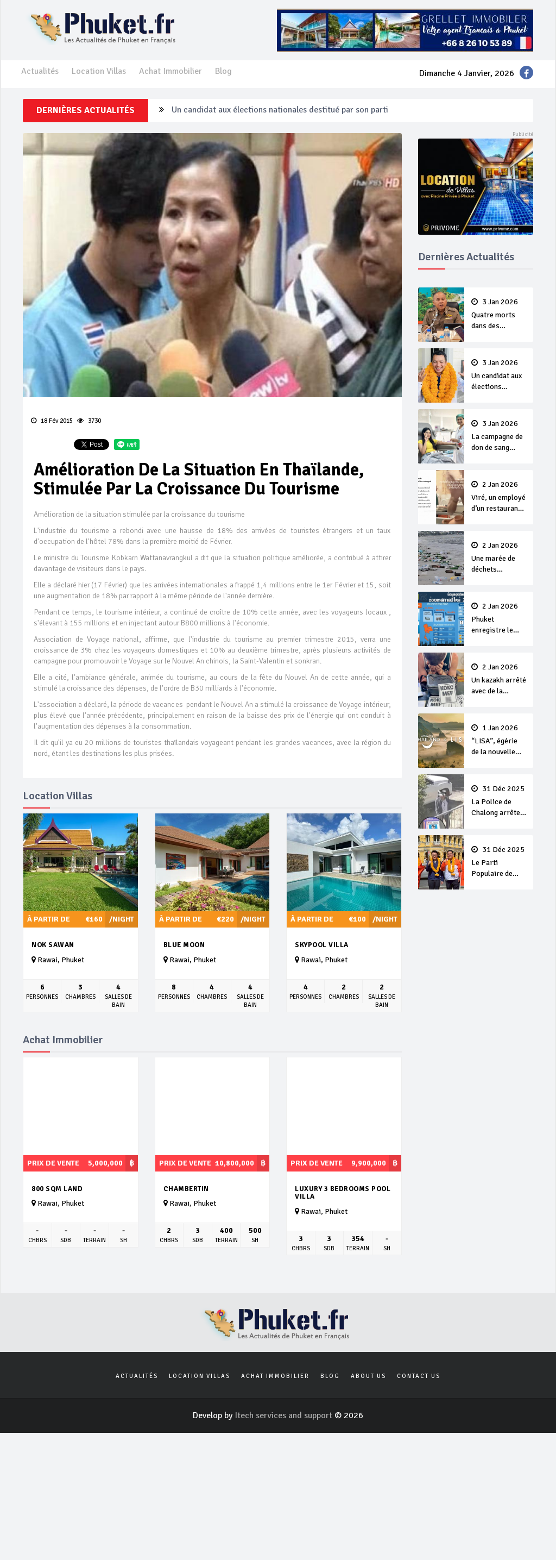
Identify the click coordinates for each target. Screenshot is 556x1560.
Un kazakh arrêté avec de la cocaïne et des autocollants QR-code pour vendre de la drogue (499, 680)
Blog (223, 71)
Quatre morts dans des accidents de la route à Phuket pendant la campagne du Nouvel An (499, 314)
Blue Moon (184, 945)
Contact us (418, 1376)
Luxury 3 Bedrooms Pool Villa (342, 1193)
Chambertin (186, 1189)
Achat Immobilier (170, 71)
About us (368, 1376)
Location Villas (99, 71)
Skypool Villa (322, 945)
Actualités (40, 71)
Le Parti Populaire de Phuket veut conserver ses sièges (499, 862)
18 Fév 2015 (52, 421)
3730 (89, 421)
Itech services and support (284, 1415)
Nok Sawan (52, 945)
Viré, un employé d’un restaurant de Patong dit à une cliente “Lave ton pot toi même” (499, 497)
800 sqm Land (57, 1189)
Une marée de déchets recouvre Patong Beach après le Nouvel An (499, 558)
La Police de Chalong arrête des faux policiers (499, 801)
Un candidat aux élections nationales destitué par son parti (280, 110)
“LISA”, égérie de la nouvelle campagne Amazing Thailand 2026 (499, 740)
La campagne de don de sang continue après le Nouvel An (499, 436)
